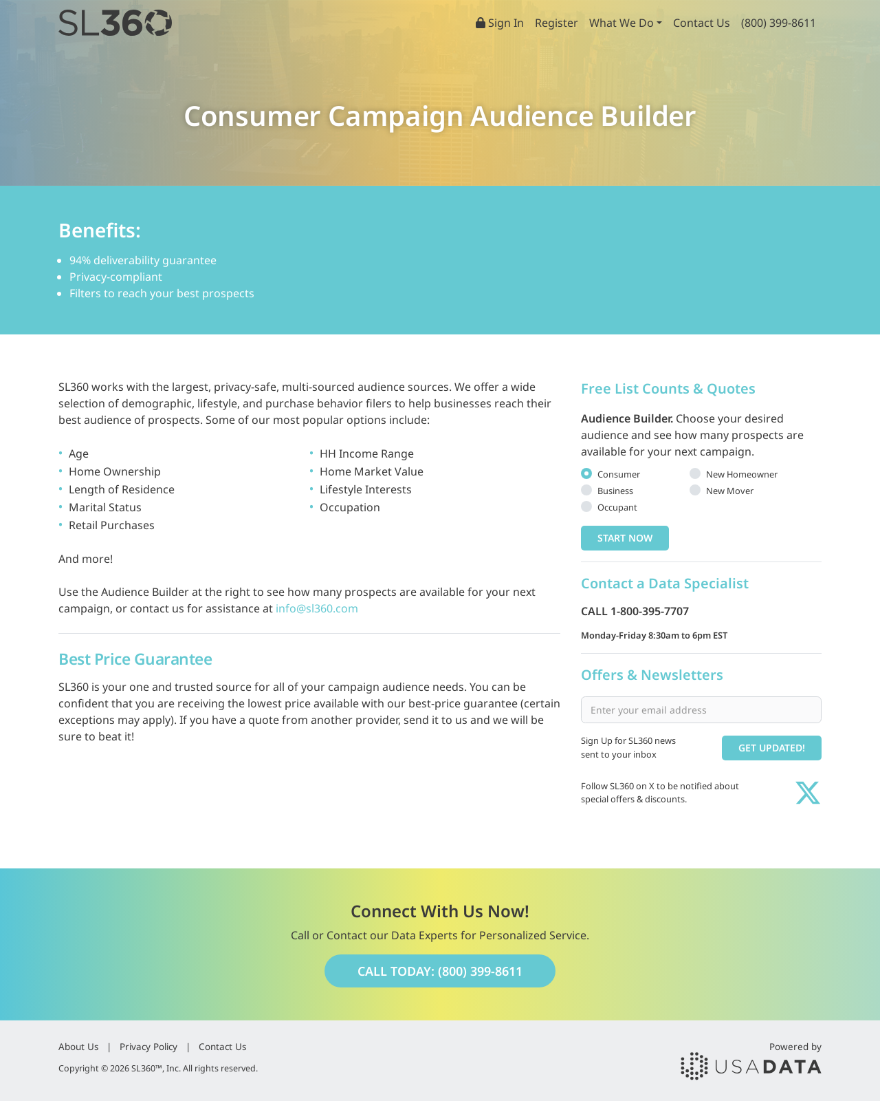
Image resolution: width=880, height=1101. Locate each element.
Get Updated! (771, 747)
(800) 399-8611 (778, 22)
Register (556, 22)
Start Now (624, 537)
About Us (78, 1046)
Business (615, 490)
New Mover (730, 490)
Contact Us (701, 22)
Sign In (500, 22)
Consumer (618, 474)
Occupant (617, 507)
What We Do (621, 22)
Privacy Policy (148, 1046)
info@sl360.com (317, 608)
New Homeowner (742, 474)
